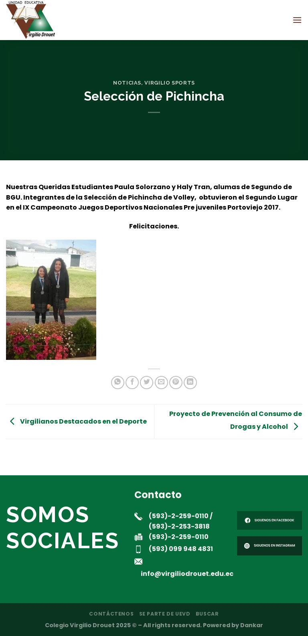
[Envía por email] (161, 382)
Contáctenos (111, 613)
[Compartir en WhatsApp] (117, 382)
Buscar (207, 613)
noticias (127, 83)
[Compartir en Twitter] (146, 382)
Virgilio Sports (169, 83)
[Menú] (297, 20)
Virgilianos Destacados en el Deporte (76, 421)
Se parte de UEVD (164, 613)
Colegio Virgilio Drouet (80, 625)
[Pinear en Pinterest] (175, 382)
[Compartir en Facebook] (132, 382)
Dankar (251, 625)
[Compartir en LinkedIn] (190, 382)
